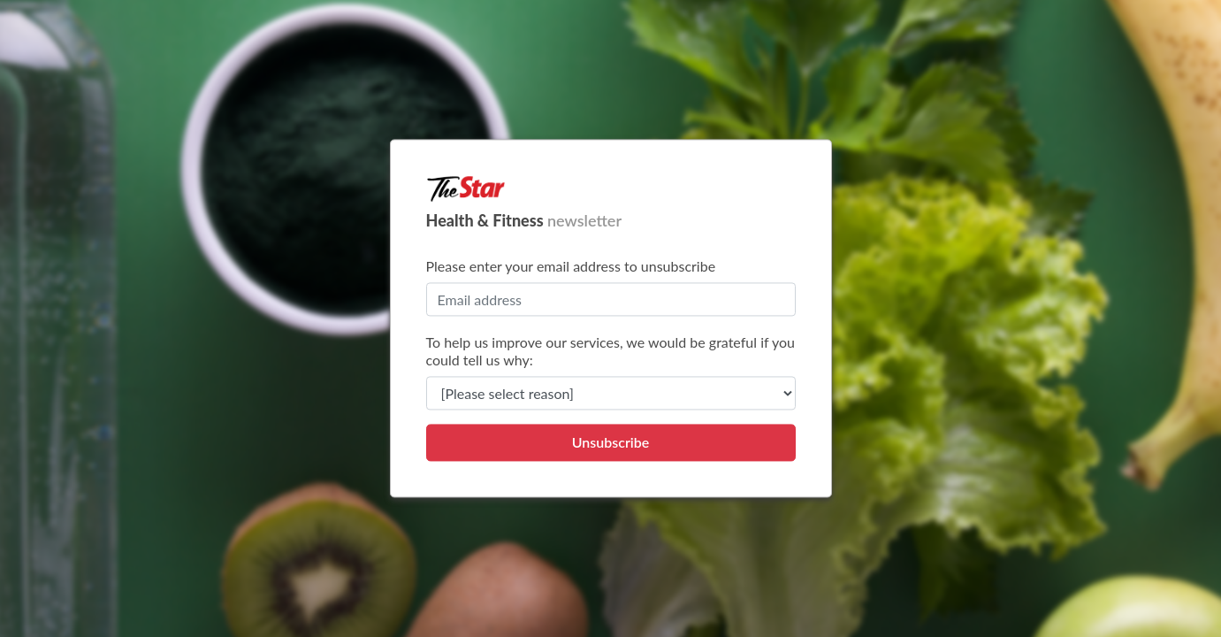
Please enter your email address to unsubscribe (571, 266)
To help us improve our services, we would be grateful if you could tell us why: (611, 351)
